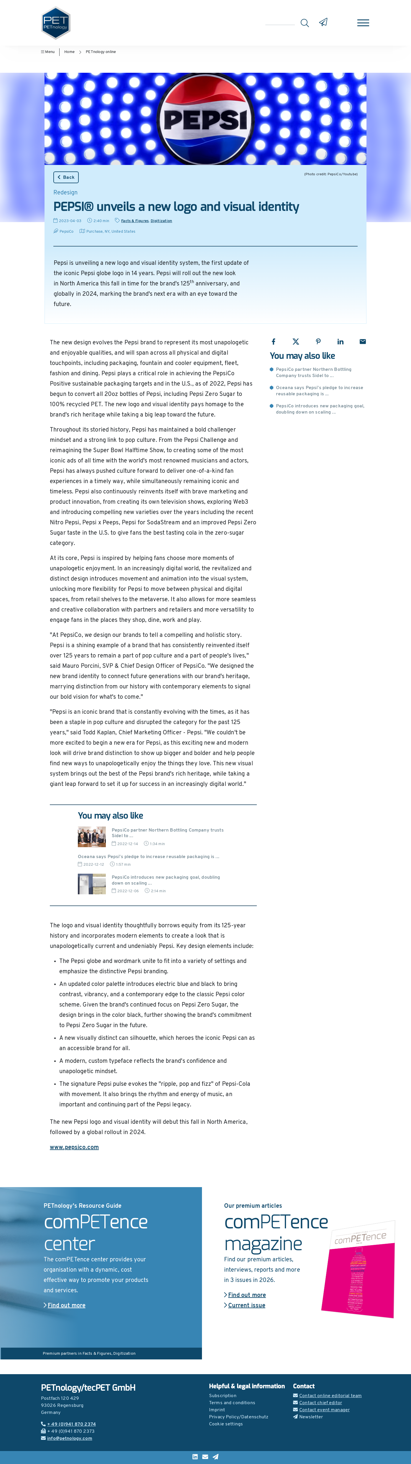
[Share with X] (296, 341)
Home (69, 52)
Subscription (222, 1396)
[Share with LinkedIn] (340, 341)
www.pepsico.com (74, 1148)
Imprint (217, 1410)
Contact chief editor (317, 1403)
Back (66, 177)
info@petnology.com (66, 1438)
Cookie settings (226, 1424)
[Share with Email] (362, 341)
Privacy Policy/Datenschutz (239, 1417)
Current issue (244, 1306)
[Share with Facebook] (273, 341)
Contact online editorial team (327, 1396)
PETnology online (101, 52)
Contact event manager (321, 1410)
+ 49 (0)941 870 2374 (68, 1424)
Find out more (65, 1306)
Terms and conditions (232, 1403)
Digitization (161, 221)
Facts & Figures (135, 221)
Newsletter (308, 1417)
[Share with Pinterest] (318, 341)
